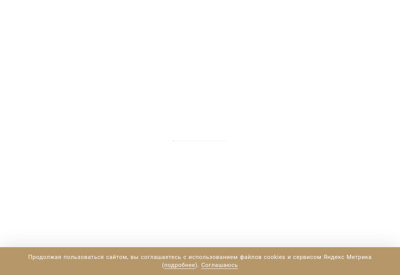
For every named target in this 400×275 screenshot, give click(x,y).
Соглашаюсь (219, 265)
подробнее (179, 265)
